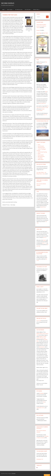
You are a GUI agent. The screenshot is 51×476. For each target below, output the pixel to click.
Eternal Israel (36, 9)
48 (47, 107)
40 (44, 207)
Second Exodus (8, 3)
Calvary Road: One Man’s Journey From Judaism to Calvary (41, 26)
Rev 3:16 (45, 114)
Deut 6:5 (40, 103)
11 (45, 243)
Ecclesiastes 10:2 (40, 459)
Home (3, 9)
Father (44, 240)
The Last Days (42, 127)
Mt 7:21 (44, 237)
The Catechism (28, 9)
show (44, 402)
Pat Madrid (41, 393)
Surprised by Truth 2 (40, 407)
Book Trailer (45, 33)
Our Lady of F (39, 172)
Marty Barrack (42, 347)
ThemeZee (13, 473)
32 (40, 107)
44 (46, 107)
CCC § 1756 (39, 320)
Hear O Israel (10, 9)
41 (44, 107)
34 (41, 107)
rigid (38, 88)
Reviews (38, 30)
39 (43, 107)
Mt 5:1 (43, 243)
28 (39, 107)
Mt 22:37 (44, 103)
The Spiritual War (19, 9)
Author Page (39, 33)
